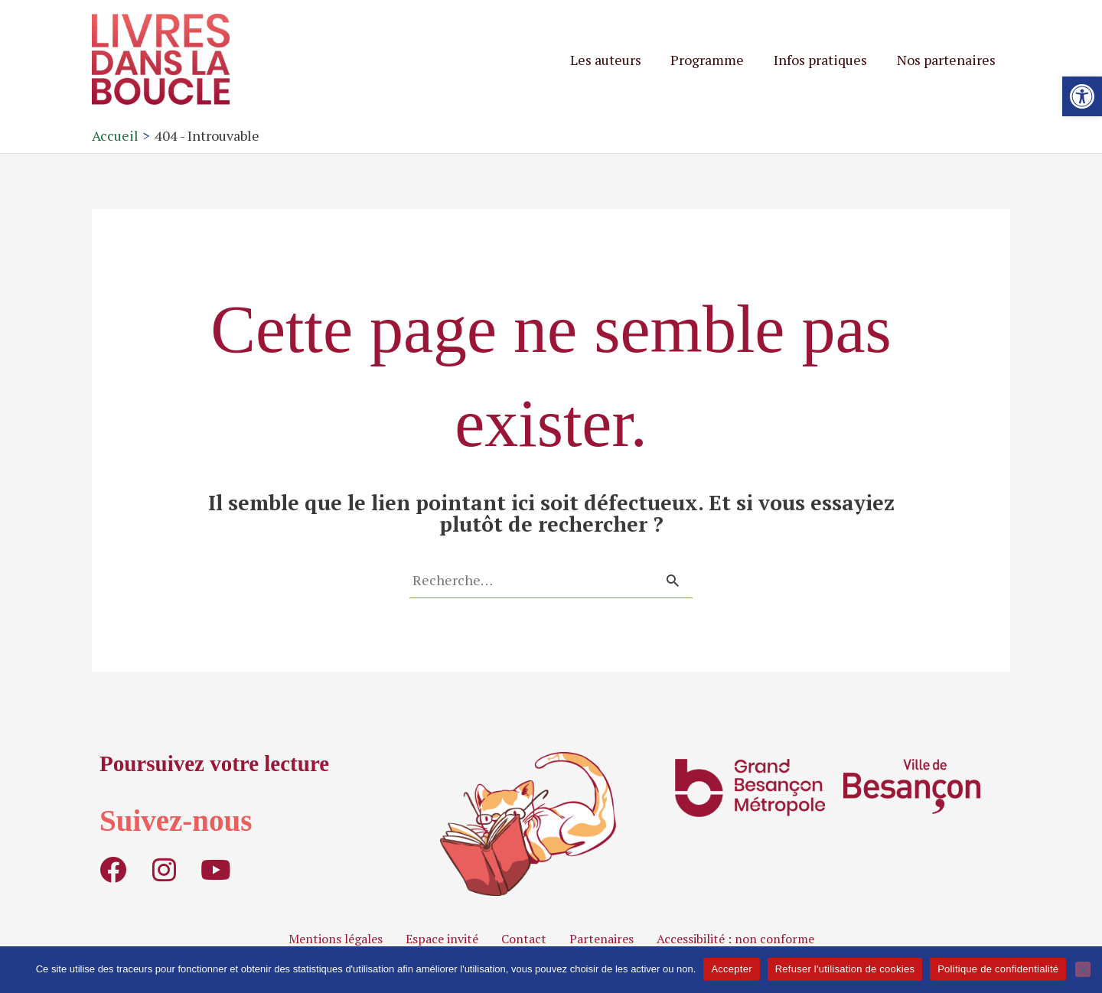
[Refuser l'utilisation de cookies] (1083, 969)
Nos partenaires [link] (947, 59)
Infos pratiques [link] (823, 59)
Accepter (731, 969)
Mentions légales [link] (336, 938)
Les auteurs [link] (612, 59)
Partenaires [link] (601, 938)
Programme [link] (712, 59)
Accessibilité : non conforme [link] (735, 938)
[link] (1082, 96)
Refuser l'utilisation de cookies (845, 969)
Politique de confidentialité (997, 969)
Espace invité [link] (442, 938)
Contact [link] (523, 938)
